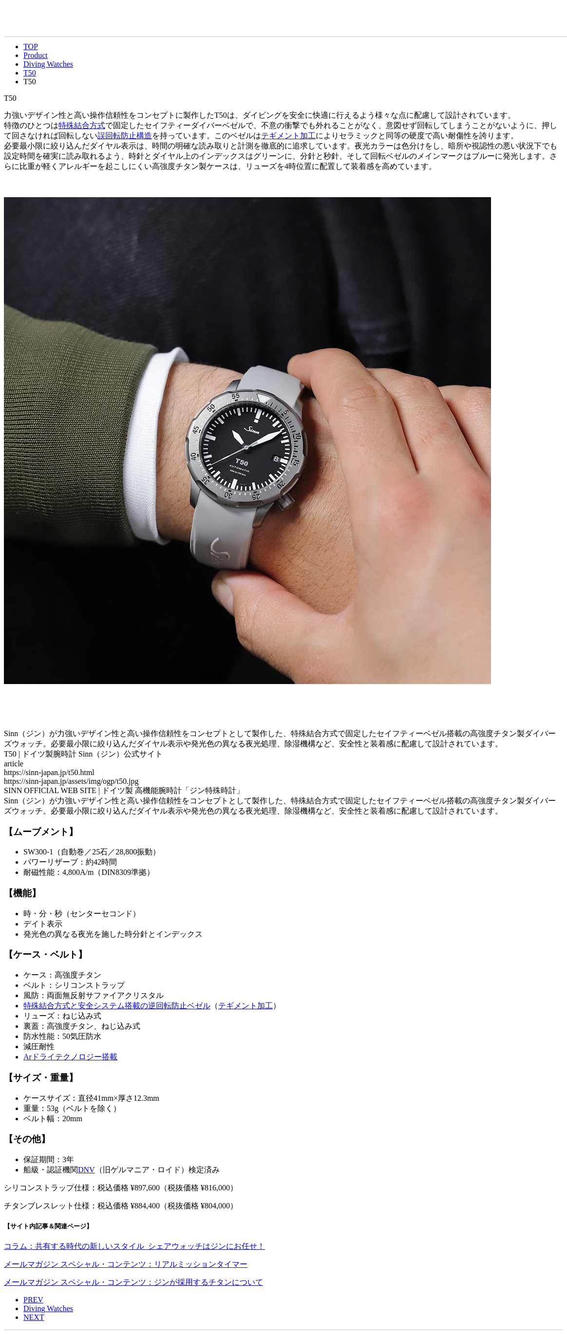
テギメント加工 (288, 135)
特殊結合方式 (81, 125)
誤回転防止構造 (124, 135)
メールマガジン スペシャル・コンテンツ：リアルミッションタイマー (125, 1264)
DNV (86, 1170)
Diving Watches (48, 64)
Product (35, 55)
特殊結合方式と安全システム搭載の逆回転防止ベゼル (116, 1005)
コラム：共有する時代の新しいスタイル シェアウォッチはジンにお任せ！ (134, 1246)
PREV (33, 1300)
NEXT (33, 1317)
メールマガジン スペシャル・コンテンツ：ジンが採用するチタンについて (133, 1282)
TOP (30, 46)
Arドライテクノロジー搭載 (70, 1057)
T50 (29, 73)
